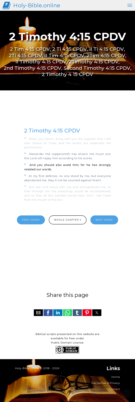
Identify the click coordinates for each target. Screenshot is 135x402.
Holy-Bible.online (36, 5)
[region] (68, 112)
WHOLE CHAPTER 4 (67, 219)
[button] (38, 312)
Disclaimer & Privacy (105, 383)
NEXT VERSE (104, 219)
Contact (114, 389)
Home (115, 376)
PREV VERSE (31, 219)
